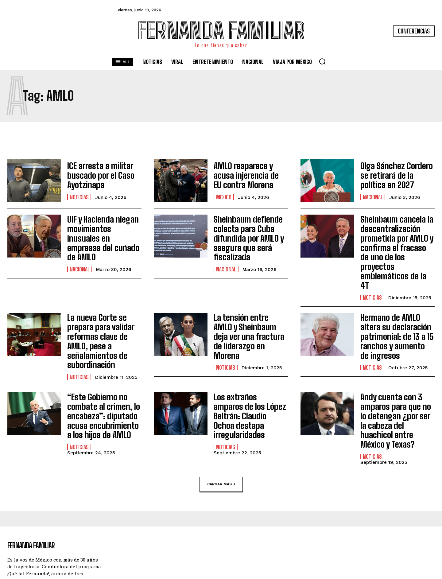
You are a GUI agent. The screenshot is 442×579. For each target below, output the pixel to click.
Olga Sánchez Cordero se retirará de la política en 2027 (396, 175)
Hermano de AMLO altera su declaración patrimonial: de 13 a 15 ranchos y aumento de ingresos (396, 306)
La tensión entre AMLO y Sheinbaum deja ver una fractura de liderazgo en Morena (249, 302)
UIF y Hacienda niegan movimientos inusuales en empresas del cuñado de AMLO (102, 230)
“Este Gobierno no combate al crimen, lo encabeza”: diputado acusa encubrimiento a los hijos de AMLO (100, 369)
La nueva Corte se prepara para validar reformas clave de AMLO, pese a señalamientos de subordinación (103, 306)
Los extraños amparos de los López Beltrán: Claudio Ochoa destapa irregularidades (250, 365)
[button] (322, 61)
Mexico (223, 195)
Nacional (373, 195)
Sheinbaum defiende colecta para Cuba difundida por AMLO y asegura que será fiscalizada (244, 234)
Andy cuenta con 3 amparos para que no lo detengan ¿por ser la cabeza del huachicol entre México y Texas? (394, 369)
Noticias (79, 195)
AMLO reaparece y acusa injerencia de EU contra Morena (249, 175)
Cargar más (221, 424)
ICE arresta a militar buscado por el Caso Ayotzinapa (96, 175)
